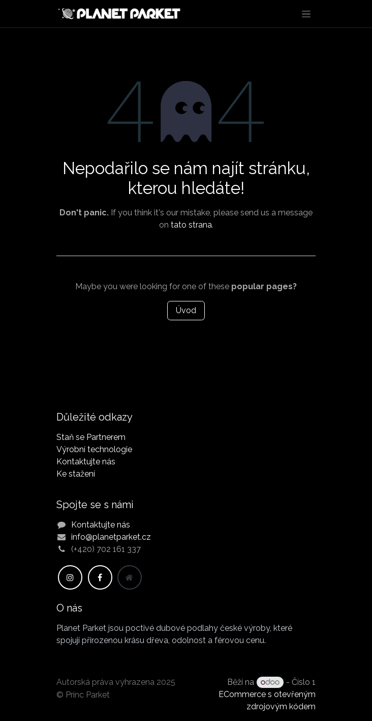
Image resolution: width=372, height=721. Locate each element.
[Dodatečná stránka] (129, 577)
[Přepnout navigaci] (306, 13)
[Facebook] (100, 577)
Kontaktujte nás (85, 461)
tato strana (191, 225)
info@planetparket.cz (111, 537)
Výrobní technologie (94, 449)
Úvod (186, 310)
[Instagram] (70, 577)
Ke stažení (75, 474)
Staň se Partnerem (91, 437)
